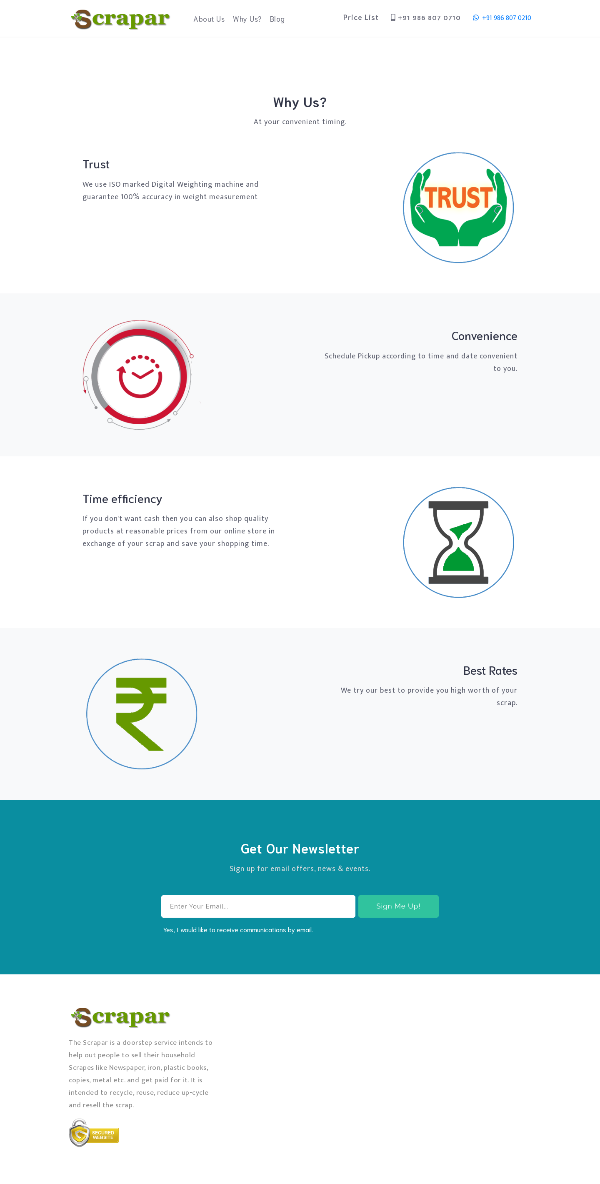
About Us (211, 18)
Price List (361, 16)
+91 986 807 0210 (502, 18)
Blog (277, 18)
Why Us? (247, 18)
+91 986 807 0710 (426, 18)
